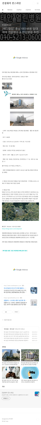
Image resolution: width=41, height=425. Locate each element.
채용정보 (9, 10)
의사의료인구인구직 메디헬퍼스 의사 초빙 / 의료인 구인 (15, 288)
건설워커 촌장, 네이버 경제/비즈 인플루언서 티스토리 (15, 395)
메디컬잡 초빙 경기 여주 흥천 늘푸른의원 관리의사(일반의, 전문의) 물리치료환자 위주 (17, 337)
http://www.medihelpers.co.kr (12, 285)
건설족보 (19, 10)
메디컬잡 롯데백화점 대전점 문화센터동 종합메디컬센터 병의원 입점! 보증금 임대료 (17, 341)
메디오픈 (12, 329)
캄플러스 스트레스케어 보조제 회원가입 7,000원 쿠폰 (15, 300)
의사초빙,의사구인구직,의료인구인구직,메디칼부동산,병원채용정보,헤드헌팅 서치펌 (15, 291)
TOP (37, 419)
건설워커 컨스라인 (11, 3)
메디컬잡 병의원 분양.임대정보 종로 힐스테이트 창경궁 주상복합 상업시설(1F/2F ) (17, 335)
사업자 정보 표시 (7, 320)
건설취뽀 (28, 10)
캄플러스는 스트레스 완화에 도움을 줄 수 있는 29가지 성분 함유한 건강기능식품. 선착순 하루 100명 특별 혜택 (15, 303)
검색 (34, 3)
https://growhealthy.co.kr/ (11, 297)
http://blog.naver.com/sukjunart (12, 229)
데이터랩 (37, 10)
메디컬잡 (6, 329)
